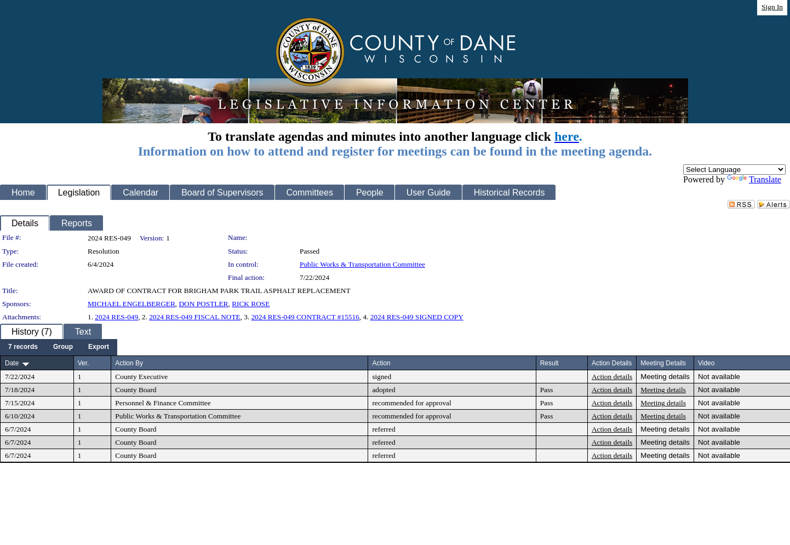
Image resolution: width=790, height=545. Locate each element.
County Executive (141, 376)
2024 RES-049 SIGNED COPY (416, 317)
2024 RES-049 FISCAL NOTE (195, 317)
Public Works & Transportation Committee (362, 264)
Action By (129, 363)
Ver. (83, 363)
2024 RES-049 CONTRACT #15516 (305, 317)
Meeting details (665, 376)
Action (381, 363)
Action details (612, 376)
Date (12, 363)
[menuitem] (23, 347)
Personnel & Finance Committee (162, 403)
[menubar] (58, 347)
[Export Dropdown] (99, 347)
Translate (754, 179)
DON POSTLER (203, 304)
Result (549, 363)
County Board (135, 390)
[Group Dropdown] (63, 347)
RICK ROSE (251, 304)
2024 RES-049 (116, 317)
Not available (719, 376)
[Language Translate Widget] (734, 169)
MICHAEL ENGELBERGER (131, 304)
